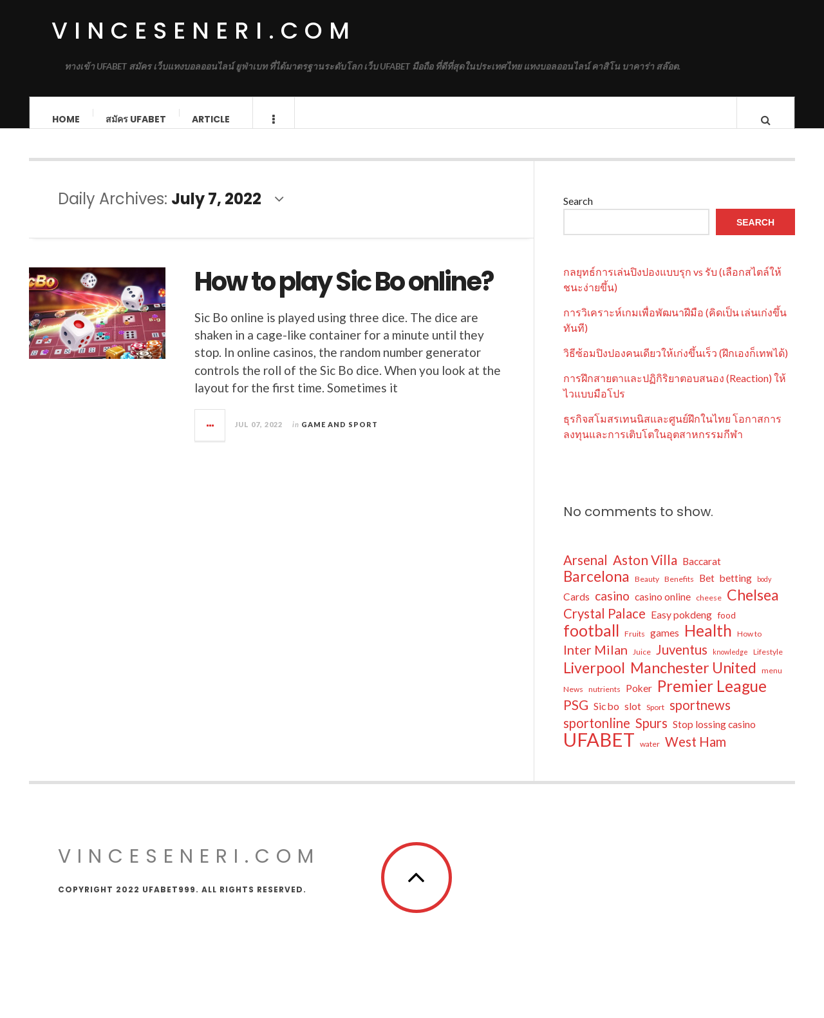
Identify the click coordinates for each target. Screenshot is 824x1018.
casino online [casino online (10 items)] (663, 609)
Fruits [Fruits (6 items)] (634, 646)
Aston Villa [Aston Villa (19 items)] (645, 573)
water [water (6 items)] (650, 757)
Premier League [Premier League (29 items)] (712, 699)
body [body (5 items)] (764, 592)
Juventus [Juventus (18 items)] (681, 662)
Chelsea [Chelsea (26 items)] (753, 607)
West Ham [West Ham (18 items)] (695, 754)
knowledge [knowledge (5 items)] (730, 664)
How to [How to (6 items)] (749, 646)
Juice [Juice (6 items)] (642, 664)
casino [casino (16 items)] (612, 608)
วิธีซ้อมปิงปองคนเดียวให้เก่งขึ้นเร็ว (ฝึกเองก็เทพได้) (675, 366)
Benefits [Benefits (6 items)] (679, 592)
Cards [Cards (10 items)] (576, 609)
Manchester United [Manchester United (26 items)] (693, 680)
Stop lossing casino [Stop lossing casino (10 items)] (714, 737)
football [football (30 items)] (591, 643)
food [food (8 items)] (726, 627)
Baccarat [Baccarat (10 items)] (701, 574)
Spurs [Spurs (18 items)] (651, 736)
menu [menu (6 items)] (772, 683)
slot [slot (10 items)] (632, 719)
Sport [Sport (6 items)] (655, 720)
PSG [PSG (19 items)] (575, 717)
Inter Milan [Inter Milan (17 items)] (595, 662)
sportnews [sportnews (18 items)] (700, 717)
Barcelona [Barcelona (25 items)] (596, 589)
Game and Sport (339, 437)
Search (578, 213)
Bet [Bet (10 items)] (707, 591)
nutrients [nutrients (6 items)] (604, 702)
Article (211, 119)
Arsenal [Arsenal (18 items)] (585, 573)
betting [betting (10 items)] (736, 591)
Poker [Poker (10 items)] (639, 701)
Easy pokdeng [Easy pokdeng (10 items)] (681, 627)
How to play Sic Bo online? (343, 294)
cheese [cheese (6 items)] (709, 610)
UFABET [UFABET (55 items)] (599, 752)
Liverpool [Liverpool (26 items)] (594, 680)
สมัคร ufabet (136, 119)
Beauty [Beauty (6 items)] (647, 592)
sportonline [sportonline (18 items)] (596, 736)
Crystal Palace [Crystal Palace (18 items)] (604, 626)
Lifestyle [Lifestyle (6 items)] (768, 664)
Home (66, 119)
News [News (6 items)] (573, 702)
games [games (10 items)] (664, 645)
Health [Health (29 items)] (708, 643)
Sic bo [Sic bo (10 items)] (606, 719)
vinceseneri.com (204, 30)
